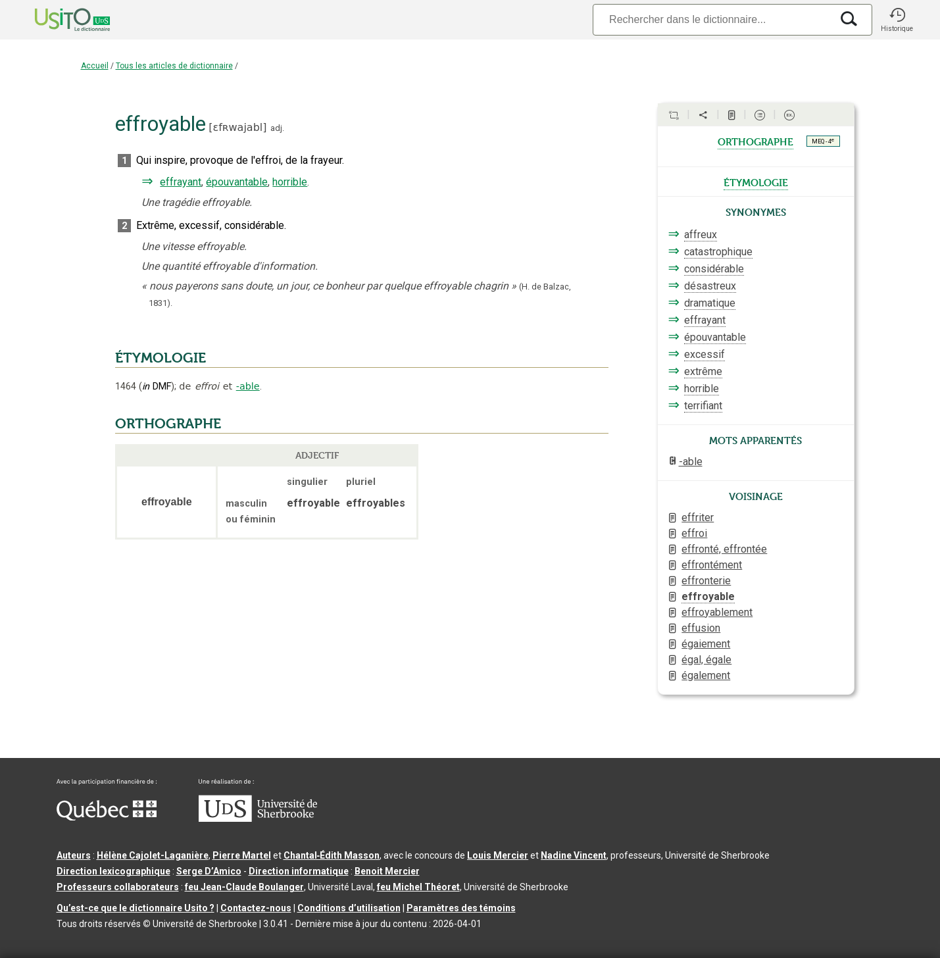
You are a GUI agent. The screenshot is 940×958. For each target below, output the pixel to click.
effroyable (708, 596)
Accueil (95, 65)
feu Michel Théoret (418, 887)
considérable (714, 269)
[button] (897, 19)
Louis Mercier (497, 855)
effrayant (180, 182)
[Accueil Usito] (57, 19)
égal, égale (706, 659)
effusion (700, 628)
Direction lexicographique (113, 871)
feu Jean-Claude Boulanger (244, 887)
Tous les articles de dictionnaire (174, 65)
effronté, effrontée (724, 549)
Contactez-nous (255, 908)
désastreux (710, 286)
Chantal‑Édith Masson (332, 855)
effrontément (711, 565)
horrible (289, 182)
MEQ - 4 (823, 141)
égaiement (705, 644)
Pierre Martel (241, 855)
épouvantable (237, 182)
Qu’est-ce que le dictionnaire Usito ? (135, 908)
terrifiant (703, 405)
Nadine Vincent (573, 855)
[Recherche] (711, 19)
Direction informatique (299, 871)
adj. (277, 128)
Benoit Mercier (387, 871)
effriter (697, 517)
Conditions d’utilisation (349, 908)
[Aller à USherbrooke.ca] (258, 818)
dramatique (709, 303)
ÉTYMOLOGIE (160, 358)
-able (248, 386)
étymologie (756, 181)
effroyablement (717, 612)
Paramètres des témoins (461, 908)
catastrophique (718, 251)
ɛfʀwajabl (238, 127)
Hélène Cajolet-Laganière (153, 855)
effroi (694, 533)
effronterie (706, 580)
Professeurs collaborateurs (118, 887)
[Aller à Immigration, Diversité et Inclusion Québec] (107, 817)
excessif (704, 354)
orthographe (755, 141)
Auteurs (74, 855)
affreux (700, 234)
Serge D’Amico (208, 871)
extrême (703, 371)
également (705, 675)
